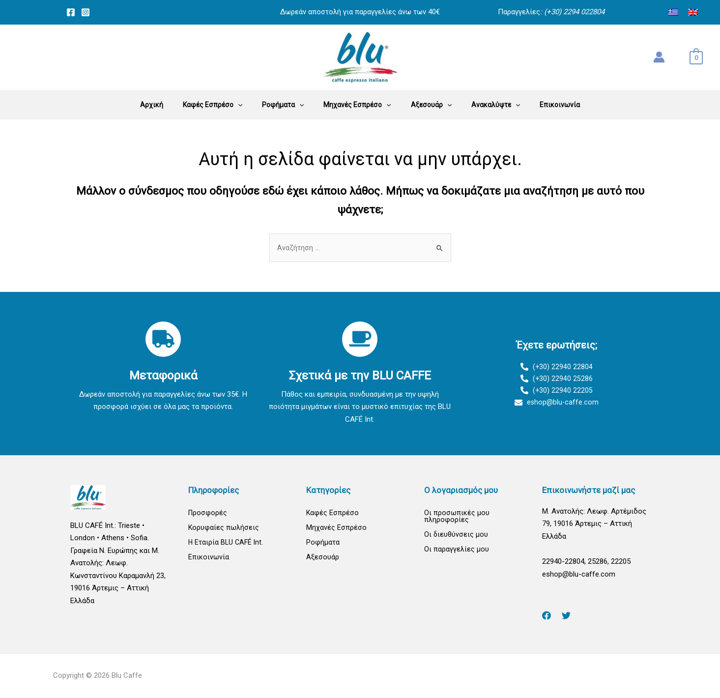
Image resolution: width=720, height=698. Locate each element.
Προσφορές (208, 513)
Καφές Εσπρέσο (332, 513)
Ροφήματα (323, 543)
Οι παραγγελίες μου (456, 551)
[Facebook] (70, 12)
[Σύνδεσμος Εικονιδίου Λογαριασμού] (659, 57)
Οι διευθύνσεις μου (456, 535)
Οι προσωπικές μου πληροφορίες (457, 517)
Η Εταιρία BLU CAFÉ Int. (226, 543)
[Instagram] (85, 12)
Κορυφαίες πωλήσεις (223, 528)
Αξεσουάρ (322, 558)
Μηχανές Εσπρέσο (336, 528)
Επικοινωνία (208, 558)
